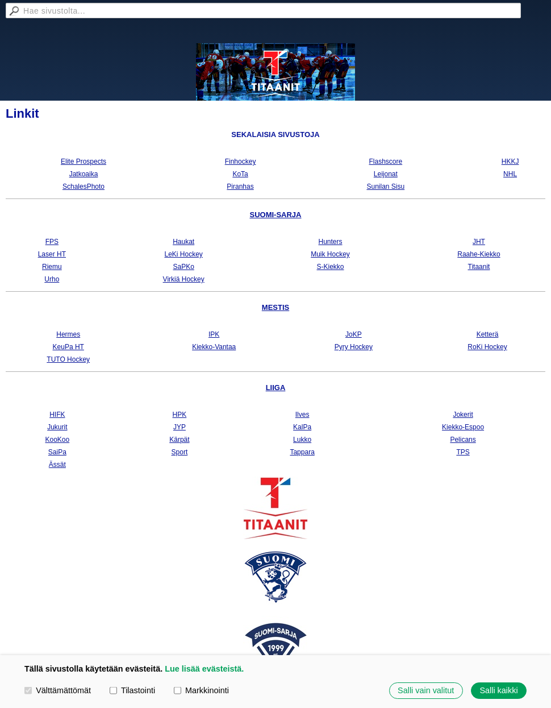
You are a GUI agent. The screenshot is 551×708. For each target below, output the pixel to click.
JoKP (353, 334)
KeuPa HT (68, 347)
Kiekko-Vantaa (214, 347)
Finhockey (240, 161)
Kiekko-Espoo (463, 427)
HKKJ (510, 161)
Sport (180, 452)
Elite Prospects (83, 161)
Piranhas (240, 187)
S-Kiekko (330, 267)
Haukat (183, 242)
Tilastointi (132, 690)
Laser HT (52, 254)
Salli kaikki (498, 690)
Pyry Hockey (354, 347)
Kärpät (179, 440)
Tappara (302, 452)
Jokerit (463, 415)
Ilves (302, 415)
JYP (179, 427)
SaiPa (57, 452)
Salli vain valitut (426, 690)
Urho (51, 279)
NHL (510, 174)
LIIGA (276, 387)
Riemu (52, 267)
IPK (213, 334)
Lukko (302, 440)
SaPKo (183, 267)
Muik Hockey (330, 254)
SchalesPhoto (83, 187)
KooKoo (57, 440)
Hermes (68, 334)
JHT (479, 242)
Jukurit (57, 427)
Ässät (57, 465)
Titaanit (479, 267)
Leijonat (386, 174)
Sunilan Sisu (385, 187)
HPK (180, 415)
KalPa (302, 427)
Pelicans (462, 440)
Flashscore (385, 161)
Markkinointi (201, 690)
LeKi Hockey (184, 254)
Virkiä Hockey (183, 279)
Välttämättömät (57, 690)
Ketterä (488, 334)
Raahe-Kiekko (478, 254)
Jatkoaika (83, 174)
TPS (462, 452)
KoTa (240, 174)
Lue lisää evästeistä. (204, 668)
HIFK (57, 415)
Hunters (331, 242)
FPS (52, 242)
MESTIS (275, 307)
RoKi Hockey (487, 347)
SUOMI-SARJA (275, 214)
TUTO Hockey (68, 359)
